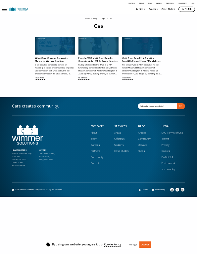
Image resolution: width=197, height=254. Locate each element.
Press (141, 150)
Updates (142, 145)
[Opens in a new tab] (158, 190)
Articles (142, 132)
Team (150, 3)
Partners (169, 3)
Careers (159, 3)
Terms (166, 138)
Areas (117, 132)
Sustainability (168, 169)
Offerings (119, 138)
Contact (95, 163)
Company (131, 3)
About (141, 3)
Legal (166, 126)
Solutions (153, 9)
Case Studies (168, 9)
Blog (192, 3)
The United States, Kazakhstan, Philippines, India (47, 156)
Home (87, 19)
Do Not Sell (167, 157)
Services (140, 9)
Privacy (166, 145)
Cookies (166, 150)
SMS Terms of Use (172, 132)
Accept (145, 244)
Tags (103, 19)
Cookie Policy (112, 244)
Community (182, 3)
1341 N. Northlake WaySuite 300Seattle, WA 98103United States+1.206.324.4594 (21, 159)
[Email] (157, 106)
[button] (4, 9)
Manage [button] (133, 244)
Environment (168, 163)
